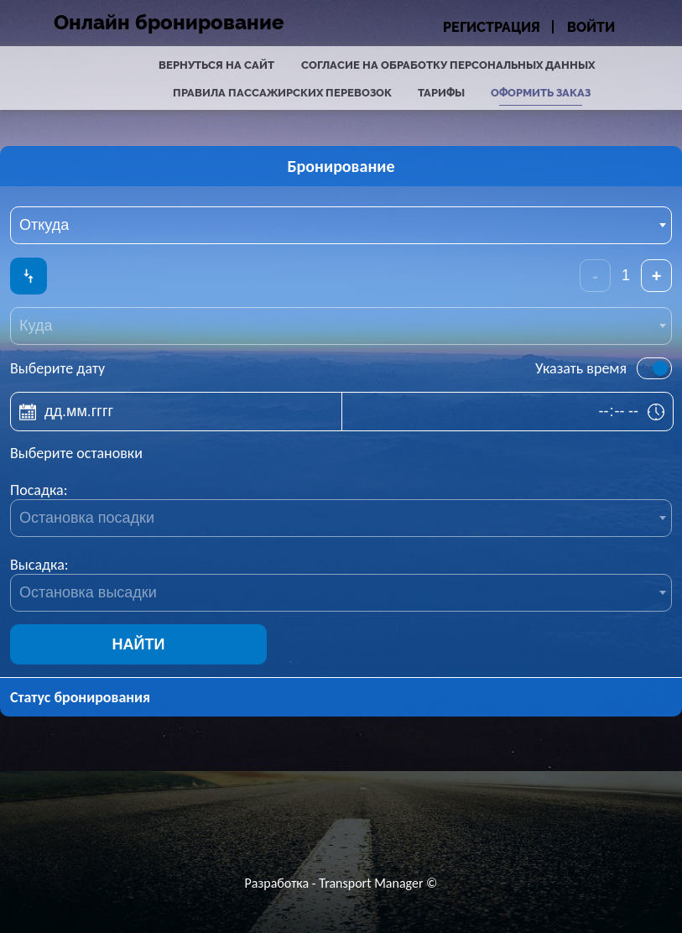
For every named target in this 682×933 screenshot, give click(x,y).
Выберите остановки (76, 453)
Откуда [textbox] (44, 224)
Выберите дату (57, 368)
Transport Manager (371, 883)
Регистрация (491, 27)
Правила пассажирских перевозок (282, 92)
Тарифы (441, 92)
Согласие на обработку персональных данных (448, 65)
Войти (591, 27)
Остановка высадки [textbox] (88, 592)
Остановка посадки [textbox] (86, 517)
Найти (138, 644)
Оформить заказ (541, 92)
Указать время (581, 368)
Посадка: (38, 490)
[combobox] (341, 225)
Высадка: (39, 564)
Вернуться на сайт (216, 65)
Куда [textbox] (35, 325)
